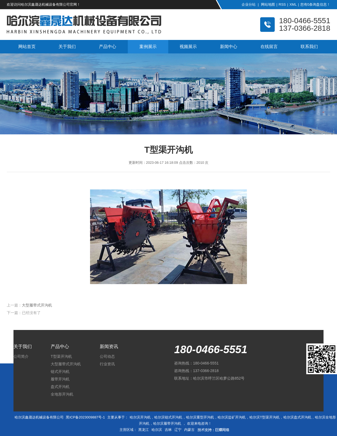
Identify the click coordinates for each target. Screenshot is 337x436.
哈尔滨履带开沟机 (167, 423)
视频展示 (188, 46)
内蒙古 (189, 430)
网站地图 (268, 4)
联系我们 (309, 46)
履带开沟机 (60, 379)
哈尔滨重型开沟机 (200, 417)
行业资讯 (107, 364)
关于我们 (67, 46)
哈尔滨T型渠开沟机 (264, 417)
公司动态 (107, 356)
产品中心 (107, 46)
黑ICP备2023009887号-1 (85, 417)
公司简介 (21, 356)
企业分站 (249, 4)
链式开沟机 (60, 371)
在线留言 (269, 46)
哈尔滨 (157, 430)
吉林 (168, 430)
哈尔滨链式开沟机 (168, 417)
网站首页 (27, 46)
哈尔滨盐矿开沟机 (232, 417)
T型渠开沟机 (61, 356)
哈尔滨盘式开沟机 (297, 417)
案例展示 (148, 46)
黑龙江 (143, 430)
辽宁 (177, 430)
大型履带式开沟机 (37, 305)
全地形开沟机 (62, 394)
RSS (282, 4)
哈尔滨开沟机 (140, 417)
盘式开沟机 (60, 386)
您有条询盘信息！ (315, 4)
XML (293, 4)
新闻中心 (228, 46)
